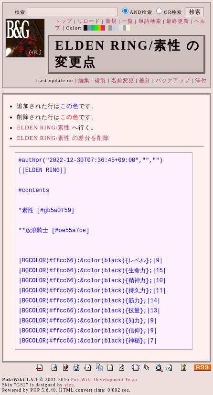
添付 (201, 80)
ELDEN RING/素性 (43, 127)
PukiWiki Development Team (104, 379)
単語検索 (149, 21)
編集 (84, 80)
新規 (111, 21)
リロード (88, 21)
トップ (63, 21)
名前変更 (122, 80)
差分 (144, 80)
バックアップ (173, 80)
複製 (100, 80)
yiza (69, 384)
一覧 (127, 21)
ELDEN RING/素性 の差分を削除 (63, 138)
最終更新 (177, 21)
